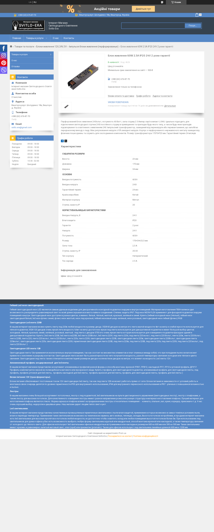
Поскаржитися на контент (120, 436)
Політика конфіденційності (145, 436)
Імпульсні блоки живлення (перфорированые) (93, 46)
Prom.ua (122, 433)
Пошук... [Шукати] (193, 25)
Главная (16, 38)
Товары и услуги (34, 38)
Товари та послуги (24, 46)
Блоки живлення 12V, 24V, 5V (51, 46)
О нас (56, 38)
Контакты (69, 38)
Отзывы (16, 66)
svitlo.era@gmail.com (22, 127)
